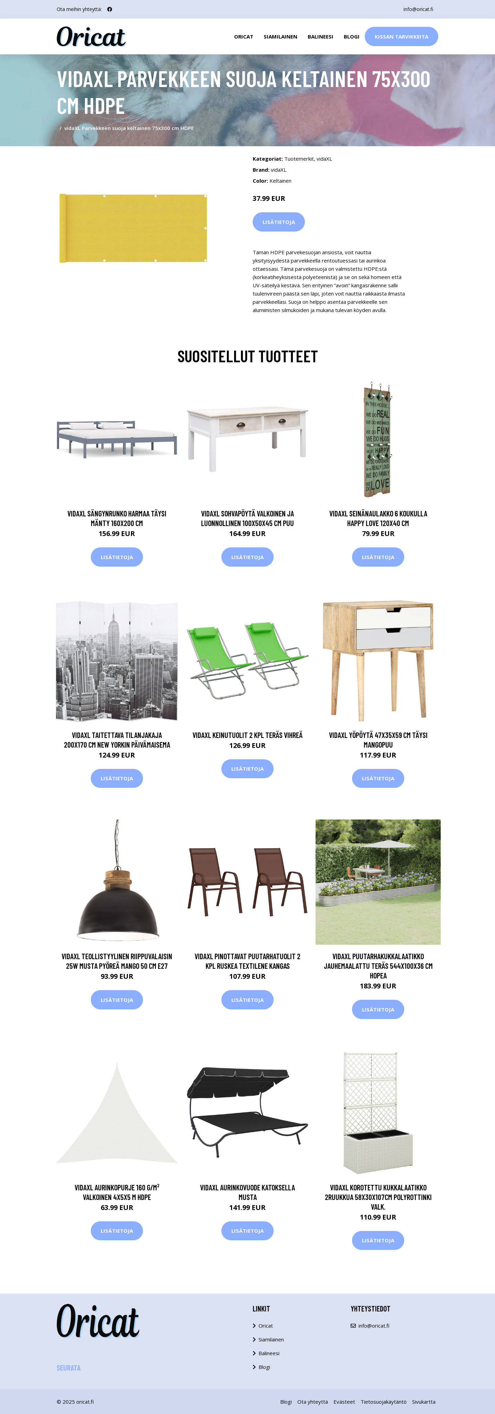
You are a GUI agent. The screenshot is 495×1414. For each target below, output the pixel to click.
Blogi (352, 36)
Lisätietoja (279, 221)
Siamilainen (280, 36)
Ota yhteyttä (312, 1401)
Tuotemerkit (299, 158)
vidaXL (324, 158)
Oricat (243, 36)
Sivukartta (424, 1401)
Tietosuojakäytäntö (384, 1401)
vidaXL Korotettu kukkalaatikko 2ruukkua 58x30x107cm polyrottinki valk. (378, 1197)
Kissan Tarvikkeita (401, 36)
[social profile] (109, 9)
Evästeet (344, 1401)
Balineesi (320, 36)
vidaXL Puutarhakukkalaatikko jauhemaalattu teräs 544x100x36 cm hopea (378, 966)
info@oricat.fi (418, 9)
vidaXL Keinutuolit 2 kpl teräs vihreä (247, 734)
